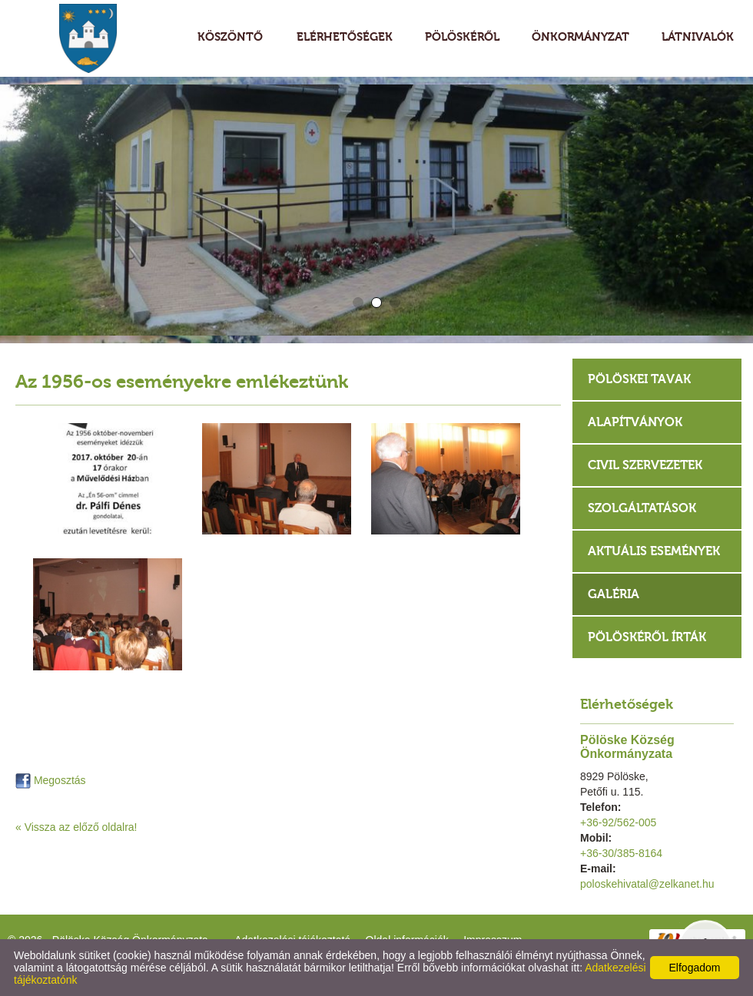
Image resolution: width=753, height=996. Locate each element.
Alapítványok (635, 422)
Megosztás (50, 780)
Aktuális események (654, 551)
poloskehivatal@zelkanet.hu (647, 884)
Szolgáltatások (642, 508)
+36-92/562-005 (618, 822)
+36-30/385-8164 (621, 853)
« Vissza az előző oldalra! (76, 827)
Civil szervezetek (645, 465)
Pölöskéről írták (647, 637)
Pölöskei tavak (639, 379)
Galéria (613, 594)
